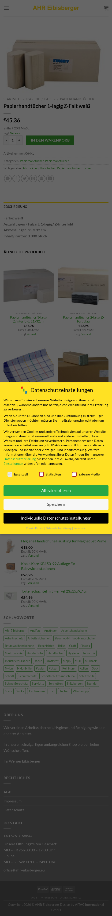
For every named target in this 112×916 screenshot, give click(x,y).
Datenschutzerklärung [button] (59, 526)
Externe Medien (86, 472)
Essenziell (17, 472)
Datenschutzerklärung (20, 457)
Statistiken (50, 472)
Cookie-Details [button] (35, 526)
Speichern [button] (56, 502)
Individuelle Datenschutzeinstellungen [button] (56, 516)
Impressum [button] (80, 526)
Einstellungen (13, 462)
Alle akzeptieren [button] (56, 489)
